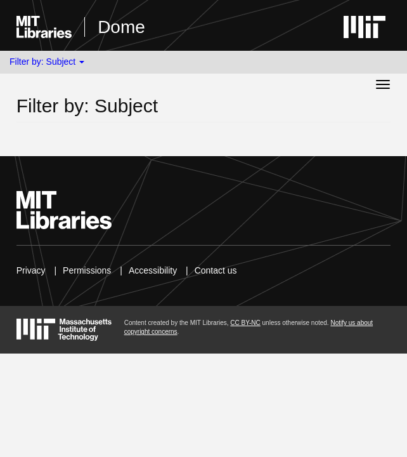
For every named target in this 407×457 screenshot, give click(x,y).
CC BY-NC (245, 322)
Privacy (31, 270)
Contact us (216, 270)
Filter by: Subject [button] (47, 61)
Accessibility (153, 270)
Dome (121, 27)
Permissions (87, 270)
